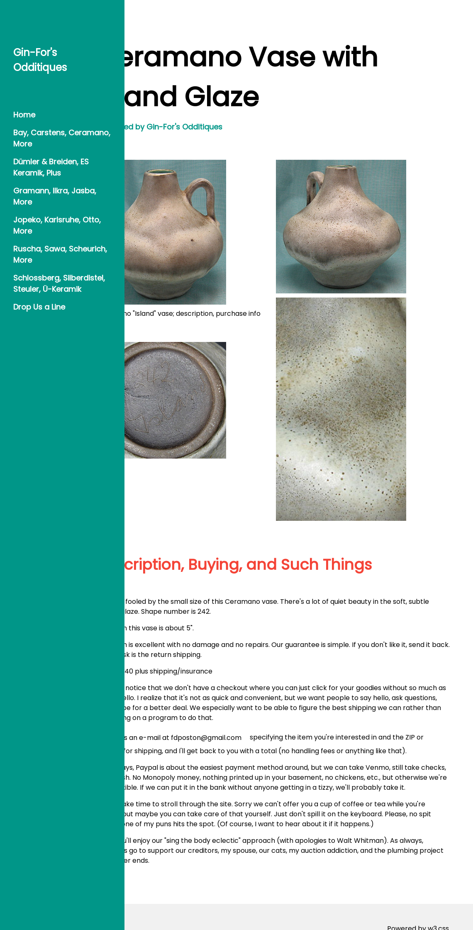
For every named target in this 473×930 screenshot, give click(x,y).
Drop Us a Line (39, 307)
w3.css (438, 905)
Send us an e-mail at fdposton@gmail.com (223, 684)
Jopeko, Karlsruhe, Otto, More (57, 225)
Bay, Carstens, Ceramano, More (61, 138)
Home (24, 115)
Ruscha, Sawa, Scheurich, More (60, 254)
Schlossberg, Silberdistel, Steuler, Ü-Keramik (59, 283)
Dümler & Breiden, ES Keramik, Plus (51, 167)
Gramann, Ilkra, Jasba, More (54, 196)
